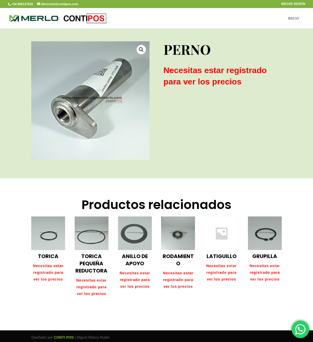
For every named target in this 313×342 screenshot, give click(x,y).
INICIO (293, 19)
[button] (141, 49)
